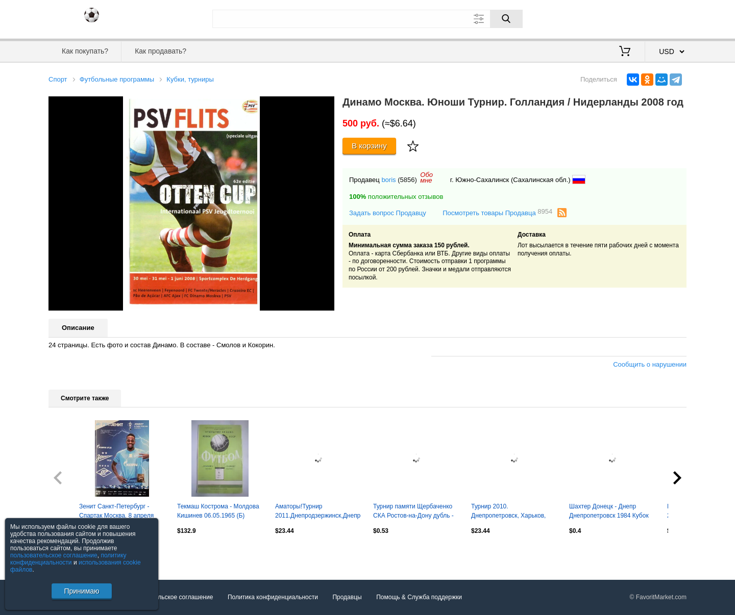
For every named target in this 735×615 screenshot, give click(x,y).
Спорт (57, 79)
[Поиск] (506, 19)
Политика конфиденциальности (273, 597)
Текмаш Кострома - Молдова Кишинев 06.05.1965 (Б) (218, 511)
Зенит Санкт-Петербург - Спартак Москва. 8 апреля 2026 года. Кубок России (116, 512)
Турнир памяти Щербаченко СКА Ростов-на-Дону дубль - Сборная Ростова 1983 (413, 512)
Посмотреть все (70, 552)
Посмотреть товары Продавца (497, 212)
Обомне (426, 177)
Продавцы (346, 597)
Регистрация (666, 18)
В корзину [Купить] (369, 145)
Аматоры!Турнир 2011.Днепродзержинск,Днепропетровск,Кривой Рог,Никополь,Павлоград (318, 512)
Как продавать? (160, 51)
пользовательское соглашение (53, 555)
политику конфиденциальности (68, 559)
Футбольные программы (117, 79)
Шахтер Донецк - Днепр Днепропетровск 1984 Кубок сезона (609, 512)
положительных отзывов (396, 196)
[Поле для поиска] (367, 19)
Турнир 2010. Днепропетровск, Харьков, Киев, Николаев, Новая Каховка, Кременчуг (508, 512)
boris (388, 180)
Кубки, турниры (190, 79)
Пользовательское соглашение (169, 597)
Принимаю (81, 591)
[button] (325, 105)
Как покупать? (85, 51)
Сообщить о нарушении (650, 364)
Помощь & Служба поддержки (419, 597)
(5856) (407, 180)
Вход (627, 18)
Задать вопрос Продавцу (387, 213)
